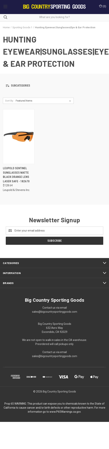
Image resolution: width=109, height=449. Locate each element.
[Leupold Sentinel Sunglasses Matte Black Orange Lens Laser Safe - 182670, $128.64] (19, 136)
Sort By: (9, 100)
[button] (54, 85)
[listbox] (44, 101)
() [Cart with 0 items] (102, 6)
